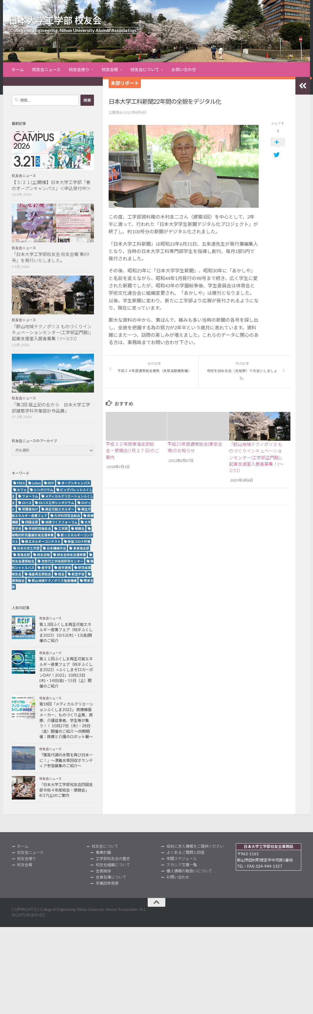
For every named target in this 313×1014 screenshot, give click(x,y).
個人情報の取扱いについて (189, 871)
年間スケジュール (181, 858)
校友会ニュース (46, 69)
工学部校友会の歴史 (113, 858)
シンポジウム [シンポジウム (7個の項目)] (43, 490)
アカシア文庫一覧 (181, 864)
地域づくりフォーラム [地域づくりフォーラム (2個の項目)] (61, 522)
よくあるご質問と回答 (185, 852)
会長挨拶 (103, 871)
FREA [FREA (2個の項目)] (21, 483)
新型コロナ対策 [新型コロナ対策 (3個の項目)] (79, 541)
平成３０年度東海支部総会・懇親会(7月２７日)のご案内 (132, 450)
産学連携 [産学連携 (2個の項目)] (64, 567)
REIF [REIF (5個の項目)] (51, 483)
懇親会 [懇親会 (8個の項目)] (80, 528)
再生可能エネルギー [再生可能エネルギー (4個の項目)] (59, 509)
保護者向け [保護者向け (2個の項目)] (30, 509)
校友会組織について (113, 864)
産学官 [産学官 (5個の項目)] (46, 567)
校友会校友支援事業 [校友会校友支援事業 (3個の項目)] (71, 555)
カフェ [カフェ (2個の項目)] (22, 490)
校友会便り (79, 69)
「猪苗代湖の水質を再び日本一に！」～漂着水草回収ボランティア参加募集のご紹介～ (66, 760)
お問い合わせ (183, 69)
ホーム (17, 69)
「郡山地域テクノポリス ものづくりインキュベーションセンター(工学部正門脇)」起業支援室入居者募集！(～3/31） (256, 456)
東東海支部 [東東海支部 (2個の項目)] (81, 548)
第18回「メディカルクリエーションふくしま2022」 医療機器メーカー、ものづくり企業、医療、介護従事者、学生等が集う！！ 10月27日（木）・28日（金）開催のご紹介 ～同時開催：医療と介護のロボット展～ (66, 720)
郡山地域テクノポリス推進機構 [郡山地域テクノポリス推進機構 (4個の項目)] (54, 580)
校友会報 (110, 69)
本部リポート (125, 83)
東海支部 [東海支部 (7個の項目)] (23, 555)
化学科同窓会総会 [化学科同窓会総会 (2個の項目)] (67, 515)
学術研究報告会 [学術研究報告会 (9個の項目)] (39, 528)
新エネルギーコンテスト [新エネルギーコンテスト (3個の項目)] (43, 541)
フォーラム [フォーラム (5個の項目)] (30, 496)
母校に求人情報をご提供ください (195, 846)
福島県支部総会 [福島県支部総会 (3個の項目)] (39, 574)
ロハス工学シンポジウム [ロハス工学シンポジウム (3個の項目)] (56, 503)
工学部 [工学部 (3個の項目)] (63, 528)
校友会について (144, 69)
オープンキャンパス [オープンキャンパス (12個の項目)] (75, 483)
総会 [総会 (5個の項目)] (61, 574)
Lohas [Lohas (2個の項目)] (36, 483)
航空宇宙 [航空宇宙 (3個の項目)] (78, 574)
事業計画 (103, 852)
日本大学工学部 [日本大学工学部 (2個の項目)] (28, 548)
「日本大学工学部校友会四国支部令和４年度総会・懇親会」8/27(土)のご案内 (66, 790)
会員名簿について (111, 877)
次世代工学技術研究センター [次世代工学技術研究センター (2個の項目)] (62, 561)
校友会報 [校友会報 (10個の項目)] (43, 555)
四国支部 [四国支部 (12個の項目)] (31, 522)
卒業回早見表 (107, 883)
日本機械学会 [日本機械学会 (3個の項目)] (56, 548)
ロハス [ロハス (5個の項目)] (27, 503)
